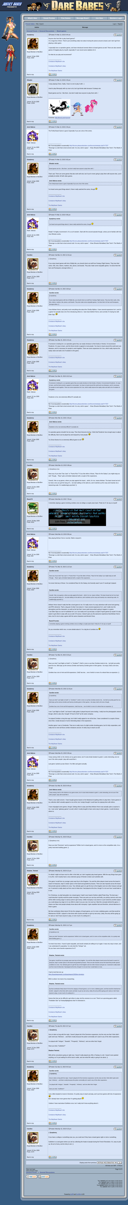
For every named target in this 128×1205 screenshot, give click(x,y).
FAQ (37, 24)
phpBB (72, 1194)
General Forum (32, 31)
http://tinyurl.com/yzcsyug (62, 117)
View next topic (30, 1169)
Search (41, 24)
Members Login (116, 18)
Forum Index (30, 24)
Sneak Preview (49, 18)
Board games (61, 31)
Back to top (30, 74)
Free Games (66, 18)
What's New (32, 18)
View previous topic (32, 1171)
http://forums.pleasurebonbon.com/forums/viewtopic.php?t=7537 (89, 145)
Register (120, 24)
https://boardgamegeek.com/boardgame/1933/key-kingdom (66, 974)
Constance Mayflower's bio (57, 61)
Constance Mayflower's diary (57, 66)
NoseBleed (78, 1194)
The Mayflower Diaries (55, 70)
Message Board (83, 18)
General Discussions (46, 31)
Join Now (99, 18)
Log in (114, 24)
